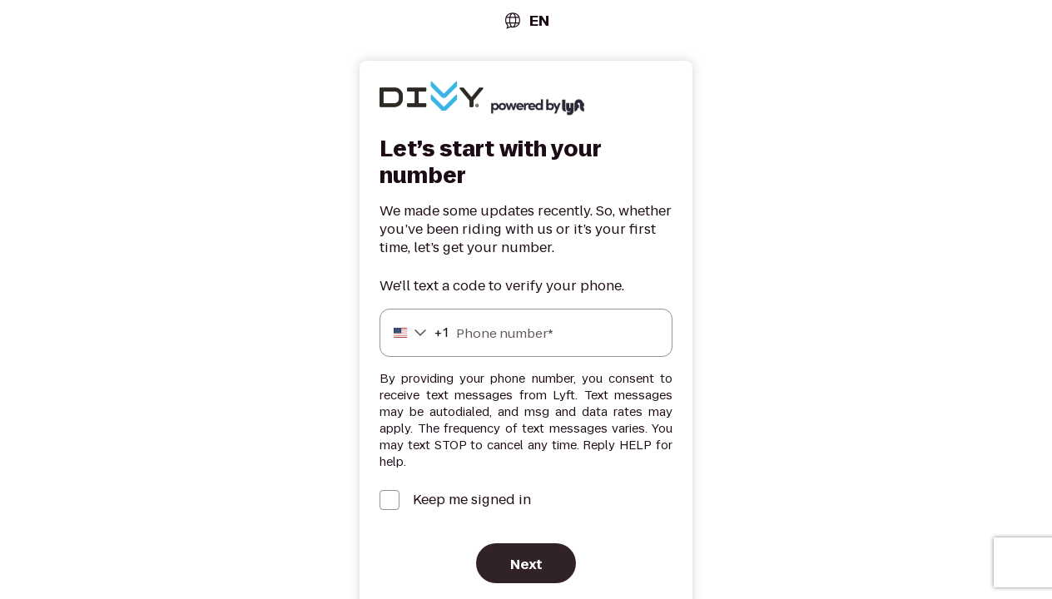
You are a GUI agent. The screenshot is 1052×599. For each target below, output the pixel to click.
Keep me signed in (472, 500)
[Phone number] (526, 332)
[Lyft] (432, 98)
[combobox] (526, 20)
